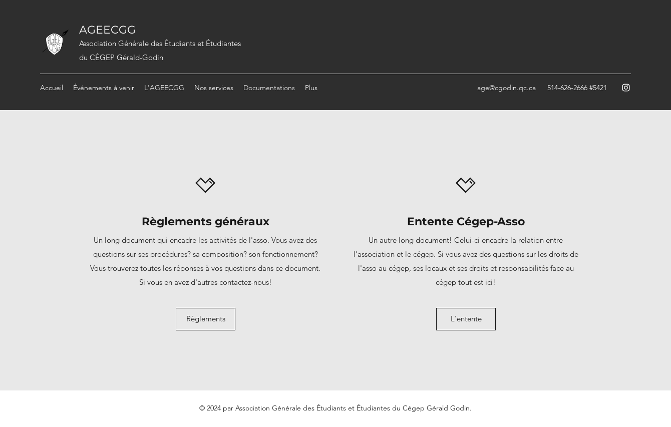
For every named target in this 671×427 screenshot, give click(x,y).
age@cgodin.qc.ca (506, 87)
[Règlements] (205, 319)
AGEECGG (107, 30)
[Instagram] (626, 88)
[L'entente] (466, 319)
